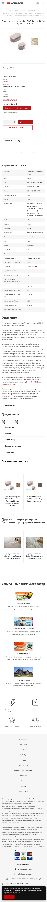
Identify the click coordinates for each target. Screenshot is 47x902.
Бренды (23, 760)
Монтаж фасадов (23, 108)
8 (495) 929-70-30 (25, 869)
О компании (23, 739)
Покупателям (23, 765)
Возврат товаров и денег (23, 770)
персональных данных (12, 893)
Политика (23, 749)
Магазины (23, 744)
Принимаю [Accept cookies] (9, 897)
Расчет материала (23, 654)
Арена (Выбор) (32, 266)
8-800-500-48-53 (32, 382)
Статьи (23, 786)
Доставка (23, 776)
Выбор (5, 81)
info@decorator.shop (9, 384)
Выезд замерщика (23, 603)
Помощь (23, 755)
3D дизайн (8, 108)
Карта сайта (23, 791)
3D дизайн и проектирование (23, 628)
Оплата (23, 781)
